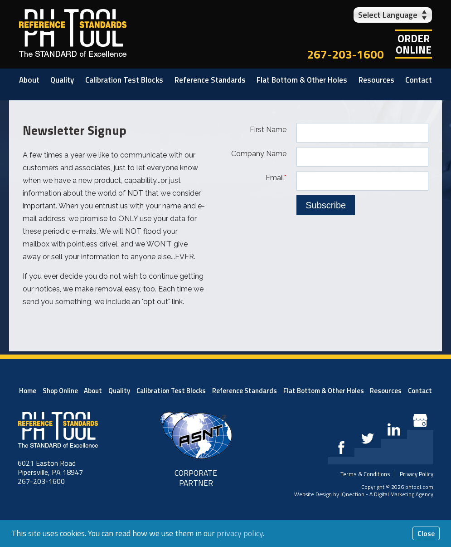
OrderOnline (414, 44)
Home (27, 390)
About (29, 80)
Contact (418, 80)
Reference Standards (210, 80)
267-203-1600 (345, 54)
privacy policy (240, 533)
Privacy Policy (416, 473)
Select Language (387, 15)
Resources (376, 80)
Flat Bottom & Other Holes (302, 80)
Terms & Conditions (365, 473)
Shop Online (60, 390)
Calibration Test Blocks (124, 80)
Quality (62, 80)
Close (426, 533)
